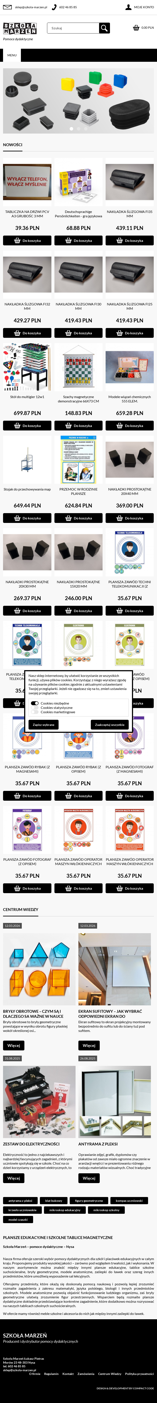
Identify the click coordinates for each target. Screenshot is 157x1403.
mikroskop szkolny (106, 1210)
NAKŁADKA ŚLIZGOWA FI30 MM (78, 306)
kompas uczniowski (129, 1200)
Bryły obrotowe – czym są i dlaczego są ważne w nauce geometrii (33, 1016)
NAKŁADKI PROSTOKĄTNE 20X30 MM (27, 584)
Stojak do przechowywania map (27, 489)
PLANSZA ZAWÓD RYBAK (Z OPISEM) (78, 769)
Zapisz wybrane (43, 725)
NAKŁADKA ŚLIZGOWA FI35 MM (129, 213)
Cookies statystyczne (57, 707)
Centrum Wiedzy (109, 1374)
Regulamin (51, 1374)
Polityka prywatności (139, 1374)
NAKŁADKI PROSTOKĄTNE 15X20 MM (78, 584)
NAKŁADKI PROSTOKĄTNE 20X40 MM (129, 491)
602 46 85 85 (68, 7)
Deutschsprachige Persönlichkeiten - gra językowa (78, 213)
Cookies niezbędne (55, 703)
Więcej (13, 1045)
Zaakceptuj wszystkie (109, 725)
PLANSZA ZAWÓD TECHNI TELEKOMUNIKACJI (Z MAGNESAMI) (129, 586)
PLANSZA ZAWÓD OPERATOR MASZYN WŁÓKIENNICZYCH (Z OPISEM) (130, 863)
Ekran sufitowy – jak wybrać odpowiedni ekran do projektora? (110, 1016)
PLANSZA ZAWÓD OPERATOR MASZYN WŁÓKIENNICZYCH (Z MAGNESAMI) (78, 863)
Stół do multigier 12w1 (27, 397)
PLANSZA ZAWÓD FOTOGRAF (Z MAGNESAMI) (130, 769)
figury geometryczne (89, 1200)
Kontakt (68, 1374)
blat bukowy (53, 1200)
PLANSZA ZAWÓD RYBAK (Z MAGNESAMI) (27, 769)
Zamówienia (86, 1374)
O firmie (34, 1374)
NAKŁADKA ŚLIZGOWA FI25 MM (129, 306)
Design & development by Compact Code (125, 1388)
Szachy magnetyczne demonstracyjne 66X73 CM (78, 399)
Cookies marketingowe (58, 712)
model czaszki (18, 1219)
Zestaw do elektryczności (31, 1144)
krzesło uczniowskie (22, 1210)
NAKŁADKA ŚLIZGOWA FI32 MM (27, 306)
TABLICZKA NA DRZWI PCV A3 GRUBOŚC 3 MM (27, 213)
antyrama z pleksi (20, 1200)
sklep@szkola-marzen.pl (31, 7)
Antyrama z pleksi (98, 1144)
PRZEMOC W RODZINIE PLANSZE (78, 491)
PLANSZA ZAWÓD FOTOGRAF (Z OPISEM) (27, 861)
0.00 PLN (148, 27)
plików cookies (61, 680)
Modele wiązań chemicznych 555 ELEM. (129, 399)
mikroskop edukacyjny (64, 1210)
